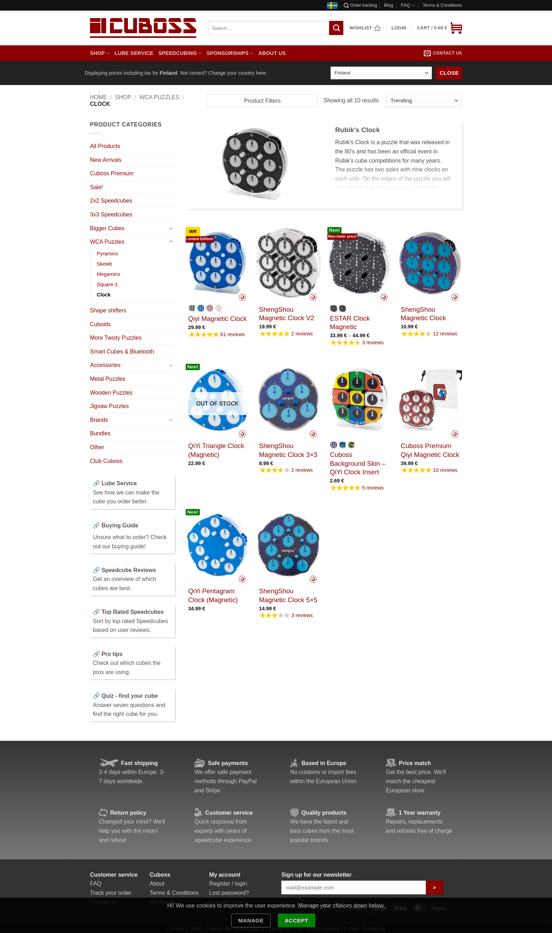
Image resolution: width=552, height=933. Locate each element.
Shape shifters (108, 310)
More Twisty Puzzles (116, 338)
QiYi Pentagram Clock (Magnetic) (213, 595)
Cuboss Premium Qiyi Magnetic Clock (430, 450)
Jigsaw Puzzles (109, 406)
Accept (296, 920)
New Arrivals (106, 160)
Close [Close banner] (449, 73)
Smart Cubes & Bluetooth (122, 352)
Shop (99, 53)
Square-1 (107, 284)
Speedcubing (180, 53)
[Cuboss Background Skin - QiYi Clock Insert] (359, 399)
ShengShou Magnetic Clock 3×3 (288, 450)
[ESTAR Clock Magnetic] (359, 263)
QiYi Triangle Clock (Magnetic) (216, 450)
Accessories (105, 365)
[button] (439, 28)
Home (98, 97)
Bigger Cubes (107, 228)
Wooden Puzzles (111, 393)
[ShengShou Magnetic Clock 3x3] (288, 399)
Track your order (110, 893)
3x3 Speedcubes (111, 214)
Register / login (228, 884)
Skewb (104, 264)
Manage (251, 920)
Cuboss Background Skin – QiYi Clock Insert (357, 463)
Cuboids (100, 324)
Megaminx (108, 274)
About (157, 884)
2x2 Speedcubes (111, 201)
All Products (105, 146)
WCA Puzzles (159, 97)
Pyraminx (107, 253)
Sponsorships (230, 53)
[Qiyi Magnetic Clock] (217, 263)
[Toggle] (171, 228)
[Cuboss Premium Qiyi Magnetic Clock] (430, 399)
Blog (388, 5)
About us (272, 53)
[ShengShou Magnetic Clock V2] (288, 263)
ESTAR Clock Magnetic (350, 322)
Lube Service (133, 53)
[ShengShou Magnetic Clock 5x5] (288, 545)
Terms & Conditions (442, 5)
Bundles (100, 433)
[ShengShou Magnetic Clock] (430, 263)
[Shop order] (424, 101)
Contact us (443, 53)
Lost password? (229, 893)
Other (97, 447)
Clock (104, 295)
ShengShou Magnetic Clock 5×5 (288, 595)
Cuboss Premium (112, 173)
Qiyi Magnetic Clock (217, 318)
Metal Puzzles (107, 379)
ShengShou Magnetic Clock (423, 314)
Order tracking (360, 5)
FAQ (408, 5)
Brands (99, 420)
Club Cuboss (106, 461)
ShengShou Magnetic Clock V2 (286, 314)
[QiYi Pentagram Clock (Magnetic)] (217, 545)
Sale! (96, 187)
